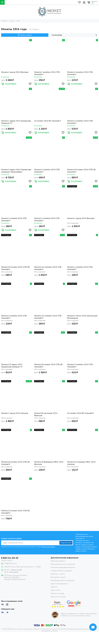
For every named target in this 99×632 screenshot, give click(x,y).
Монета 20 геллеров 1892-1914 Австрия (81, 463)
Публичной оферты (48, 547)
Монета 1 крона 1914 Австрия (14, 413)
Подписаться (66, 543)
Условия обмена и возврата (61, 571)
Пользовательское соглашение (63, 564)
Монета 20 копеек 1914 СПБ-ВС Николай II (81, 170)
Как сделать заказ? (58, 577)
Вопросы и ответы (58, 574)
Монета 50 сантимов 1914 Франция (45, 414)
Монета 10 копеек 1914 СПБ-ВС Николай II (15, 511)
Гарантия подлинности (59, 584)
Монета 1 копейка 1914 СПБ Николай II (14, 219)
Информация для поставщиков (62, 580)
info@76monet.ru (10, 563)
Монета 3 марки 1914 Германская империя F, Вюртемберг (16, 170)
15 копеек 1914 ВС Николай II (47, 121)
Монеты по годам (57, 593)
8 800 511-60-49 (9, 558)
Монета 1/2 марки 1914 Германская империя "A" (12, 365)
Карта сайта (55, 590)
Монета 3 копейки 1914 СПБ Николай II (80, 73)
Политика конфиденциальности (63, 567)
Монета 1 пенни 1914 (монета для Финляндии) (82, 317)
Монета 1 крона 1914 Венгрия (14, 72)
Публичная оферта (58, 561)
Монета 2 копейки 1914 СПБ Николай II (47, 73)
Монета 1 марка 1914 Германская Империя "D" (16, 122)
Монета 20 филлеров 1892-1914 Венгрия (48, 463)
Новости (54, 587)
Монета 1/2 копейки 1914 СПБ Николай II (47, 268)
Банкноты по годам (58, 597)
